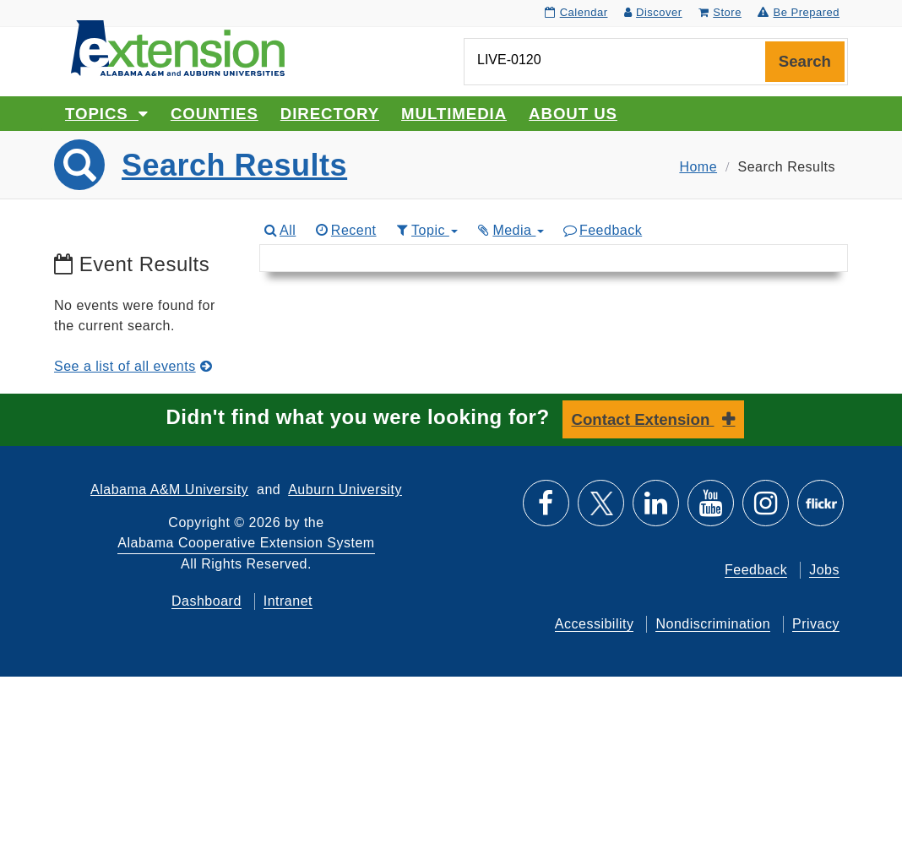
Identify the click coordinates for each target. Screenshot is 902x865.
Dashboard (206, 601)
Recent (344, 230)
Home (698, 167)
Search (805, 61)
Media (510, 230)
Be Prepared (799, 12)
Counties (214, 113)
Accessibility (594, 624)
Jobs (824, 570)
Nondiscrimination (712, 624)
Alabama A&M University (169, 489)
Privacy (816, 624)
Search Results (234, 165)
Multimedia (454, 113)
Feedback (602, 230)
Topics (107, 113)
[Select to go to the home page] (178, 47)
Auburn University (345, 489)
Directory (329, 113)
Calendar (576, 12)
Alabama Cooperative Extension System (245, 543)
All (279, 230)
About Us (573, 113)
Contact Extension (643, 419)
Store (720, 12)
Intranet (288, 601)
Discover (653, 12)
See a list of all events (133, 366)
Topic (426, 230)
